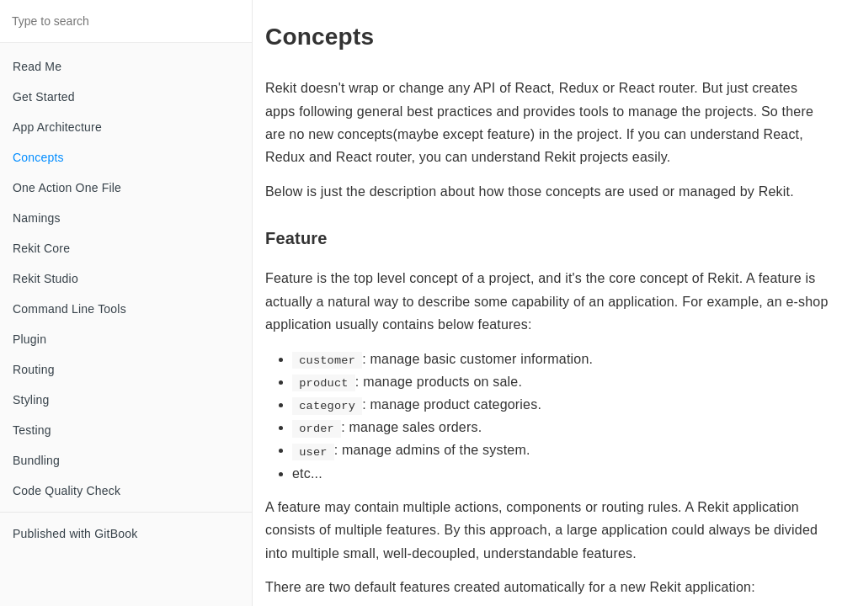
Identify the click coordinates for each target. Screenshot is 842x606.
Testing (32, 430)
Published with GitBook (75, 533)
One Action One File (67, 187)
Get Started (44, 97)
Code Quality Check (66, 490)
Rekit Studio (45, 278)
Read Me (37, 66)
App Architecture (57, 127)
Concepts (38, 157)
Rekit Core (41, 248)
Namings (37, 218)
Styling (31, 400)
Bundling (36, 460)
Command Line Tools (69, 309)
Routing (34, 369)
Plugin (29, 339)
